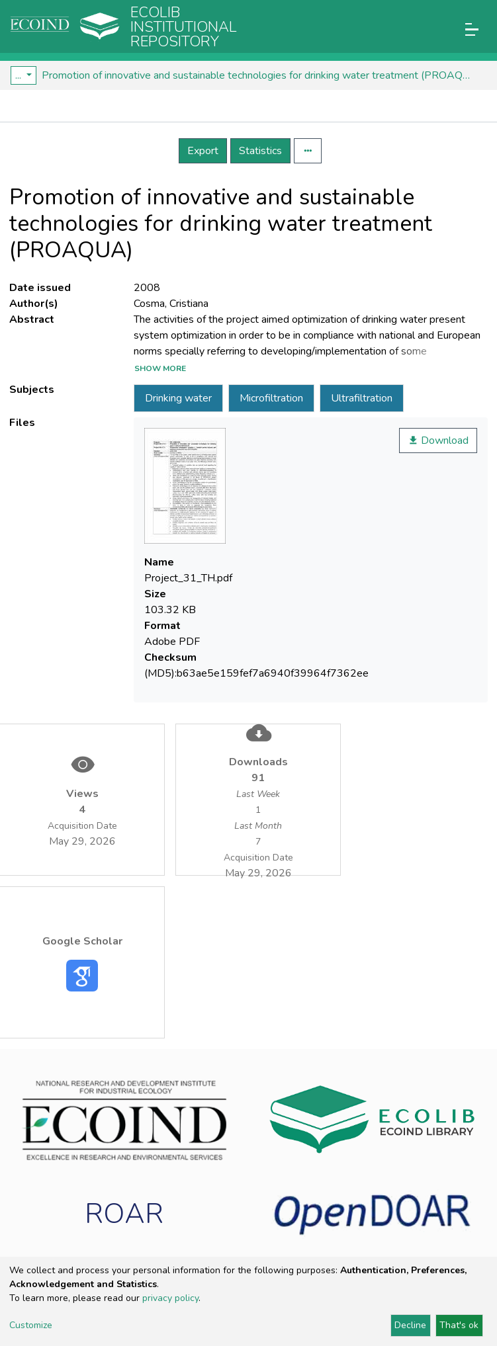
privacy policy (170, 1298)
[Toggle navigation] (472, 29)
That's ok (458, 1325)
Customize (30, 1325)
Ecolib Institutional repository (183, 27)
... (19, 75)
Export (202, 151)
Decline (410, 1325)
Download (438, 440)
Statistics (260, 151)
